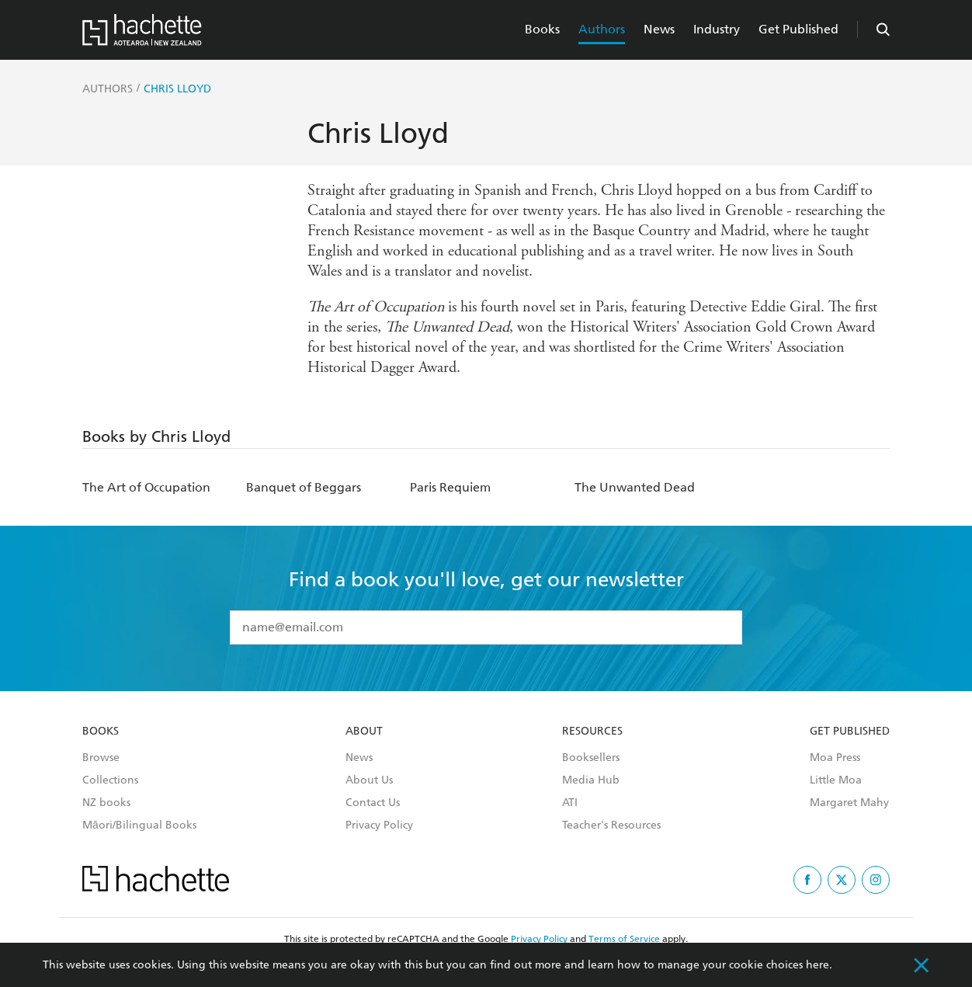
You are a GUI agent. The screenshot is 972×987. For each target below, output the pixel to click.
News (659, 29)
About (364, 731)
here (817, 964)
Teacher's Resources (611, 825)
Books (542, 29)
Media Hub (591, 780)
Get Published (798, 29)
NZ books (106, 803)
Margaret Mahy (849, 803)
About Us (369, 780)
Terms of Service (624, 938)
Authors (601, 29)
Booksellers (591, 757)
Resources (592, 731)
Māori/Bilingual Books (139, 825)
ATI (570, 803)
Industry (716, 29)
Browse (101, 757)
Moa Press (835, 757)
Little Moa (836, 780)
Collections (110, 780)
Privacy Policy (379, 825)
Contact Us (372, 803)
